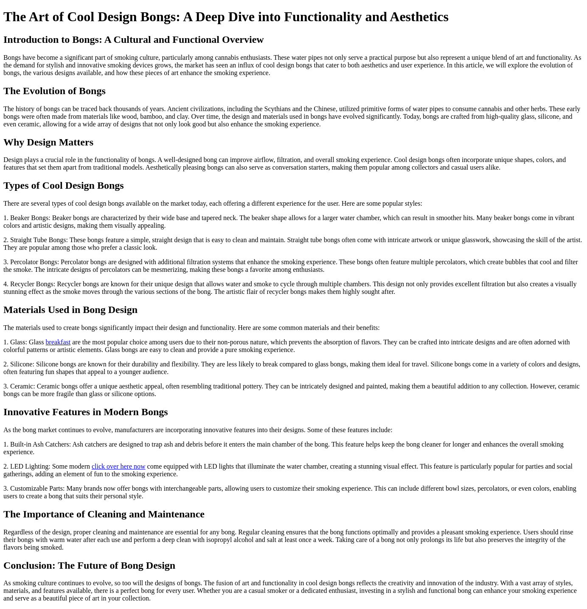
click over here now (119, 466)
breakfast (58, 342)
